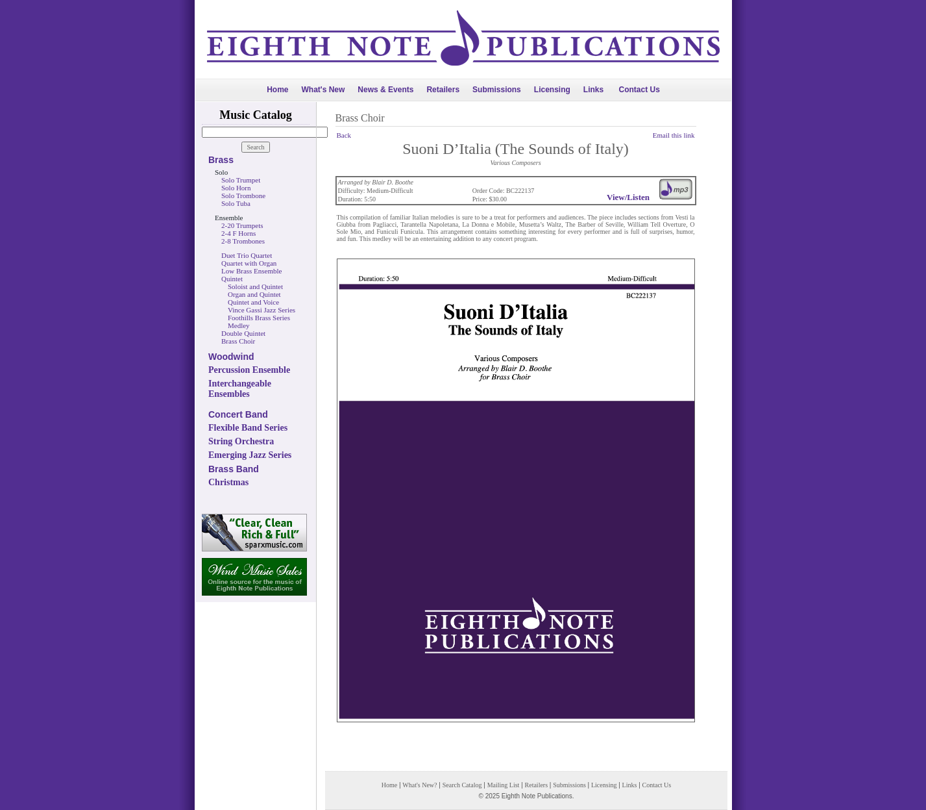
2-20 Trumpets (242, 225)
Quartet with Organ (248, 263)
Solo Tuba (235, 203)
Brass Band (233, 469)
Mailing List (503, 785)
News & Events (385, 89)
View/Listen (628, 197)
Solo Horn (236, 188)
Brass (221, 160)
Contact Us (639, 89)
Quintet (232, 279)
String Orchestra (241, 441)
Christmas (228, 482)
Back (344, 135)
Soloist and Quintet (255, 286)
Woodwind (231, 356)
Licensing (552, 89)
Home (277, 89)
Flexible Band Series (247, 428)
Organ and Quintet (254, 294)
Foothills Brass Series (259, 318)
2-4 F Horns (238, 233)
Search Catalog (462, 785)
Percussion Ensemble (249, 370)
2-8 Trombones (243, 241)
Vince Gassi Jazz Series (261, 310)
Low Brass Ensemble (251, 271)
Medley (239, 325)
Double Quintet (243, 333)
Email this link (674, 135)
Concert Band (238, 414)
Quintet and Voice (253, 302)
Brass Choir (238, 341)
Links (593, 89)
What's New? (419, 785)
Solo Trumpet (240, 180)
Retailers (442, 89)
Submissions (496, 89)
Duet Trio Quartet (246, 255)
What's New (323, 89)
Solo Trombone (243, 195)
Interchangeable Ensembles (239, 389)
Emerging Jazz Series (249, 455)
